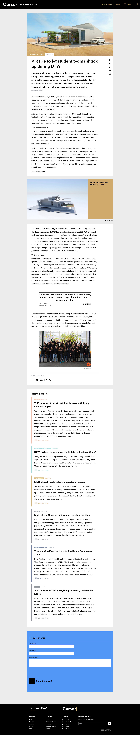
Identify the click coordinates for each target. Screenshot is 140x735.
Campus (31, 724)
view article (42, 440)
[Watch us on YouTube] (66, 728)
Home (47, 719)
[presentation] (42, 671)
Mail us (33, 710)
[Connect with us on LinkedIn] (66, 726)
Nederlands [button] (107, 4)
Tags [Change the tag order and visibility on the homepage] (118, 4)
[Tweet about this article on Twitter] (110, 63)
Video (30, 728)
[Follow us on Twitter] (66, 724)
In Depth (31, 722)
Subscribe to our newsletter (86, 719)
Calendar (31, 731)
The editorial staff (51, 722)
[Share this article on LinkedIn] (110, 67)
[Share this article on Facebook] (110, 60)
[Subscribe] (109, 723)
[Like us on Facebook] (66, 722)
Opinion (31, 726)
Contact (48, 728)
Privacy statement (51, 726)
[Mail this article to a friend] (110, 70)
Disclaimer (48, 724)
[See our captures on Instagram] (66, 719)
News (30, 719)
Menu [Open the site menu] (127, 4)
